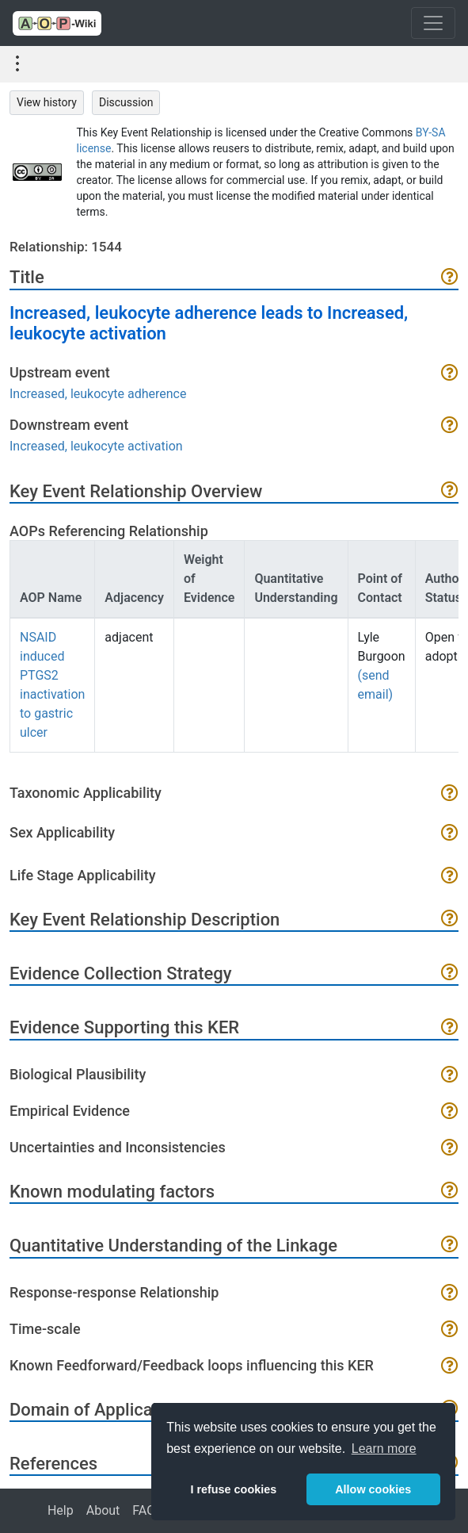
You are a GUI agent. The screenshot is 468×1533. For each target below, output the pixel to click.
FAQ (143, 1510)
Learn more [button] (384, 1448)
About (103, 1510)
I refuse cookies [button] (233, 1489)
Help (61, 1510)
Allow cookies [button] (373, 1489)
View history (47, 102)
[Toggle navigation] (433, 23)
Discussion (126, 102)
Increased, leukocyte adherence (98, 393)
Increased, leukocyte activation (96, 446)
